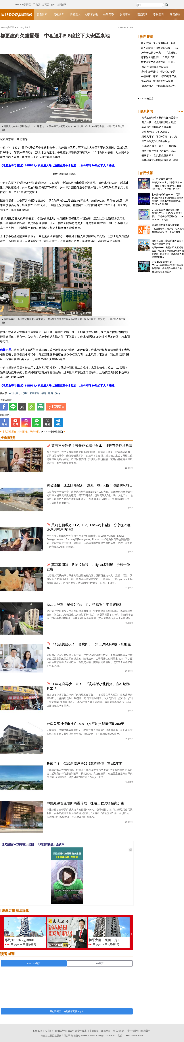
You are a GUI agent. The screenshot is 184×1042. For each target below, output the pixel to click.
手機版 (36, 1)
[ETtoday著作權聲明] (52, 431)
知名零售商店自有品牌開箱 (165, 225)
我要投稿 (37, 1030)
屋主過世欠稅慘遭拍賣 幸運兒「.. (160, 62)
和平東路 (34, 393)
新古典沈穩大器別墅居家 (155, 67)
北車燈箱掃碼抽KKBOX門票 (166, 194)
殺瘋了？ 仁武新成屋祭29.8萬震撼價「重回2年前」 (86, 763)
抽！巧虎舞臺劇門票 (162, 179)
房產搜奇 (59, 14)
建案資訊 (142, 14)
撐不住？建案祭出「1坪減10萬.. (158, 57)
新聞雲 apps (48, 1)
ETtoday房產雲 (17, 14)
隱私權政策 (119, 1030)
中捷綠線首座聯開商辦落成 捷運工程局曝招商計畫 (85, 803)
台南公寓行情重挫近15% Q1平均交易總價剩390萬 (85, 724)
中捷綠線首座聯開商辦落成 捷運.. (161, 160)
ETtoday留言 (33, 963)
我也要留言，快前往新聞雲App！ (67, 1011)
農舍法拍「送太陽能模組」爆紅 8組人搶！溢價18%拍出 (90, 485)
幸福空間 (158, 14)
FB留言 (99, 963)
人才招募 (49, 1030)
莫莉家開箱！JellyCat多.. (155, 132)
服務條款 (105, 1030)
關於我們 (61, 1030)
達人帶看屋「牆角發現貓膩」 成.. (160, 48)
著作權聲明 (133, 1030)
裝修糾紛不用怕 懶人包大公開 (158, 71)
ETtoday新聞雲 (23, 1)
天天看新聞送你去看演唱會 (165, 210)
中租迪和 (13, 393)
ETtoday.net (89, 1035)
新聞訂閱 (61, 1)
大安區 (24, 393)
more (180, 111)
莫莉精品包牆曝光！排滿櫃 (156, 127)
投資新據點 (91, 14)
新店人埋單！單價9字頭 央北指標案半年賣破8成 (84, 604)
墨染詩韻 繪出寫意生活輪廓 (157, 81)
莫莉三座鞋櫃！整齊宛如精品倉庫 (160, 117)
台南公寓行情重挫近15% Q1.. (159, 150)
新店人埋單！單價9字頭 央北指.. (160, 136)
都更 (43, 393)
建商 (50, 393)
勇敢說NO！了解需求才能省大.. (158, 86)
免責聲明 (145, 1030)
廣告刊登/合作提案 (77, 1030)
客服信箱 (94, 1030)
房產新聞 (42, 14)
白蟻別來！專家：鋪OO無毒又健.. (159, 76)
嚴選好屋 (175, 14)
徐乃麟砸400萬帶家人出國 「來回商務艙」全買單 (33, 844)
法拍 (57, 393)
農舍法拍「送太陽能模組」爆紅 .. (160, 43)
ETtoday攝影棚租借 (162, 262)
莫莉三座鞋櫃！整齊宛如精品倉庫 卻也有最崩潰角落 (91, 445)
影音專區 (125, 14)
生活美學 (108, 14)
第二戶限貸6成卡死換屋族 (156, 141)
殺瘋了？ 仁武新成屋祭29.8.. (158, 155)
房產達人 (75, 14)
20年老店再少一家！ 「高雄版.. (159, 52)
